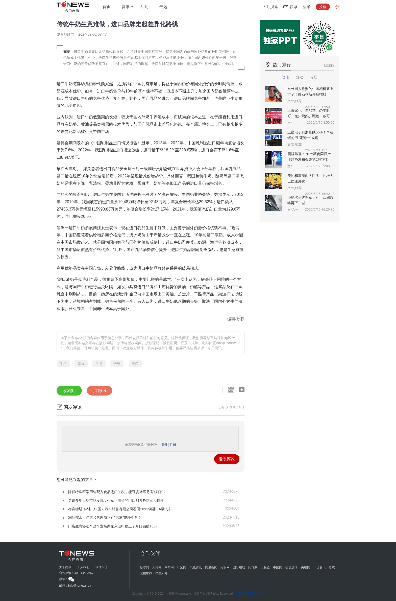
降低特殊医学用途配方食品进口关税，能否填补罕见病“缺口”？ (117, 491)
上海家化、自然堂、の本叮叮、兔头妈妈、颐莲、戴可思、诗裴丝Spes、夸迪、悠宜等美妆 (310, 113)
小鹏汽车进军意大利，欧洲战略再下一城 (310, 200)
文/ (289, 122)
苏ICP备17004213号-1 (249, 593)
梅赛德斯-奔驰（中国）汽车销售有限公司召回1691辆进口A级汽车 (119, 508)
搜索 (274, 7)
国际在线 (239, 567)
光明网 (225, 567)
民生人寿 (161, 573)
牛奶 (63, 363)
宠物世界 (146, 573)
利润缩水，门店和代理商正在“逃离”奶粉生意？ (104, 517)
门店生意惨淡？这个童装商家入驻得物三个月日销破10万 (112, 526)
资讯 (125, 7)
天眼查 (265, 567)
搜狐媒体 (291, 567)
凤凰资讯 (196, 567)
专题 (163, 7)
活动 (144, 7)
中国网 (277, 567)
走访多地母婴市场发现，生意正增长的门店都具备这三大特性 (116, 500)
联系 (293, 7)
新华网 (144, 567)
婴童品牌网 (65, 34)
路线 (81, 363)
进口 (135, 363)
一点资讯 (319, 567)
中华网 (169, 567)
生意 (99, 363)
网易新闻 (211, 567)
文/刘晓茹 (294, 101)
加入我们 (83, 567)
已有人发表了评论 (231, 407)
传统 (116, 363)
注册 (173, 445)
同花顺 (252, 567)
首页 (107, 7)
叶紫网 (181, 567)
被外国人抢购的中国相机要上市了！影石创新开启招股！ (310, 91)
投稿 (322, 7)
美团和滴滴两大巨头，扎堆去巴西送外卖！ (310, 178)
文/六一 (293, 209)
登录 (307, 7)
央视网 (305, 567)
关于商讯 (65, 567)
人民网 (156, 567)
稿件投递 (101, 567)
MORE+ (329, 65)
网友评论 (73, 407)
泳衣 (332, 567)
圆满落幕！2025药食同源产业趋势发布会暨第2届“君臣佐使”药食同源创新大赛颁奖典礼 (310, 156)
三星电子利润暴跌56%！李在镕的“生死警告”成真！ (310, 135)
